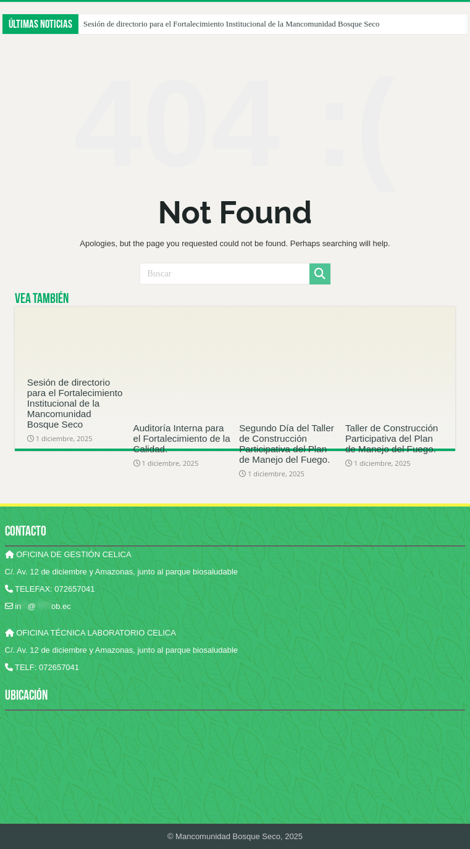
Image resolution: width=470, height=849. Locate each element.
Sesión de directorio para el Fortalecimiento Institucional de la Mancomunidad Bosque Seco (231, 23)
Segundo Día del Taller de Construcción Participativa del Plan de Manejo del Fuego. (286, 444)
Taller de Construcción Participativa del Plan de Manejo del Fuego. (391, 438)
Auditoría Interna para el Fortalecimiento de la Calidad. (181, 438)
